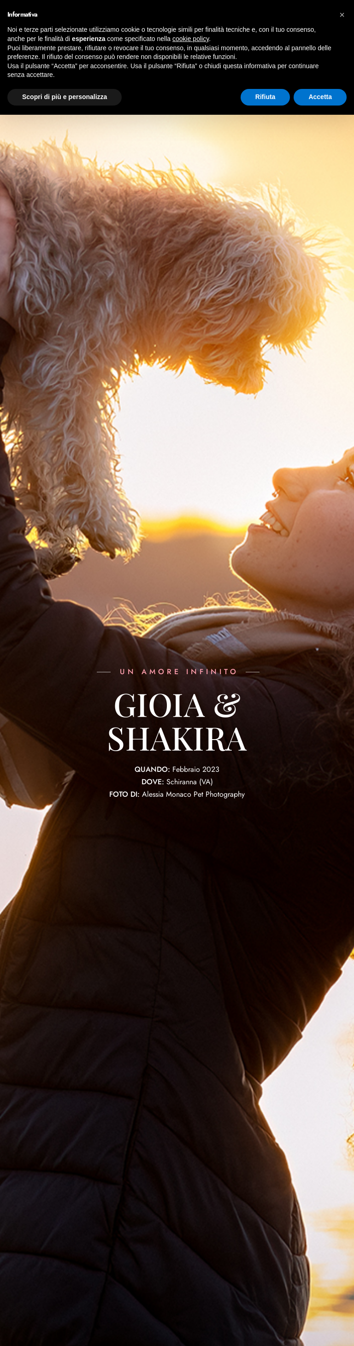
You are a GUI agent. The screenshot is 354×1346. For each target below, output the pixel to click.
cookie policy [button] (190, 38)
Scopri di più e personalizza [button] (64, 96)
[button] (342, 14)
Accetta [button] (320, 96)
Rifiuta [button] (265, 96)
